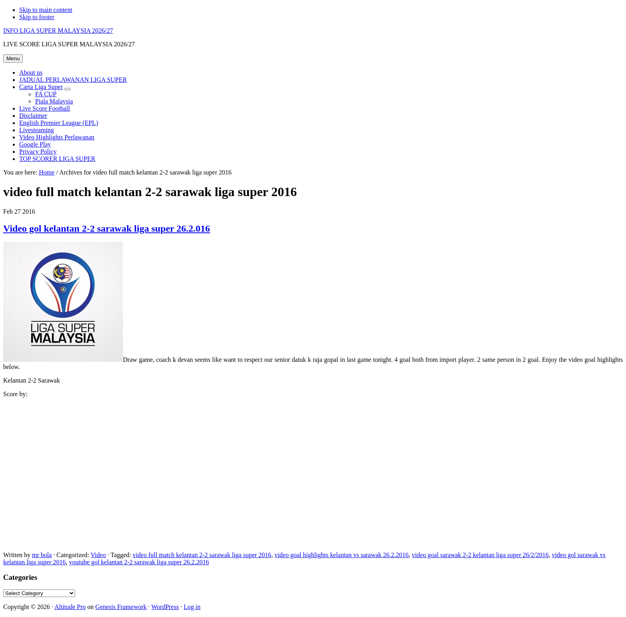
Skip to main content (45, 9)
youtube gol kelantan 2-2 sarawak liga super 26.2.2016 (139, 562)
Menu (13, 59)
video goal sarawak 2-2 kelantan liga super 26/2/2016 (480, 555)
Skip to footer (36, 17)
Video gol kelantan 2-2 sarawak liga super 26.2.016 (106, 228)
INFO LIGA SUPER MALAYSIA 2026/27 (58, 30)
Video (98, 555)
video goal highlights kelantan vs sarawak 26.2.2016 (342, 555)
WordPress (165, 606)
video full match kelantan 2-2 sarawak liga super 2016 (202, 555)
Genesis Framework (121, 606)
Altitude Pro (70, 606)
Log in (192, 606)
